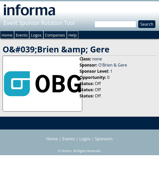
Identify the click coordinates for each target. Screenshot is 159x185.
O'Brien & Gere (112, 65)
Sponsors (104, 139)
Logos (36, 35)
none (97, 59)
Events (21, 35)
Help (72, 35)
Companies (55, 35)
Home (7, 35)
